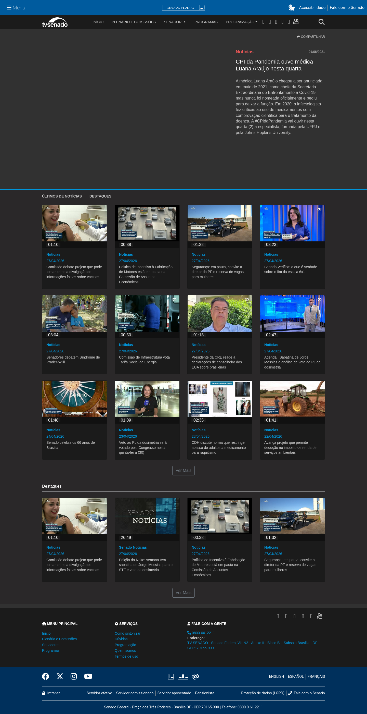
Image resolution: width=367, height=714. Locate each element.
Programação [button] (125, 645)
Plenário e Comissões (134, 22)
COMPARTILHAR (311, 37)
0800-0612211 (201, 633)
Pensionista (204, 693)
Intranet (51, 693)
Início (46, 633)
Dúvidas (121, 639)
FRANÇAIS (316, 676)
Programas (206, 22)
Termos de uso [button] (126, 656)
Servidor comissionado (135, 693)
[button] (293, 7)
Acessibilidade (312, 7)
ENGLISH (276, 676)
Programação (240, 22)
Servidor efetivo (99, 693)
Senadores (175, 22)
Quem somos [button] (125, 650)
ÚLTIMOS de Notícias (62, 196)
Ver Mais (183, 470)
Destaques (100, 196)
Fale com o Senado (347, 7)
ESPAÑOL (296, 676)
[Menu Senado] (16, 8)
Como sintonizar (127, 633)
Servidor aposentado (174, 693)
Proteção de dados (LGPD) (262, 693)
